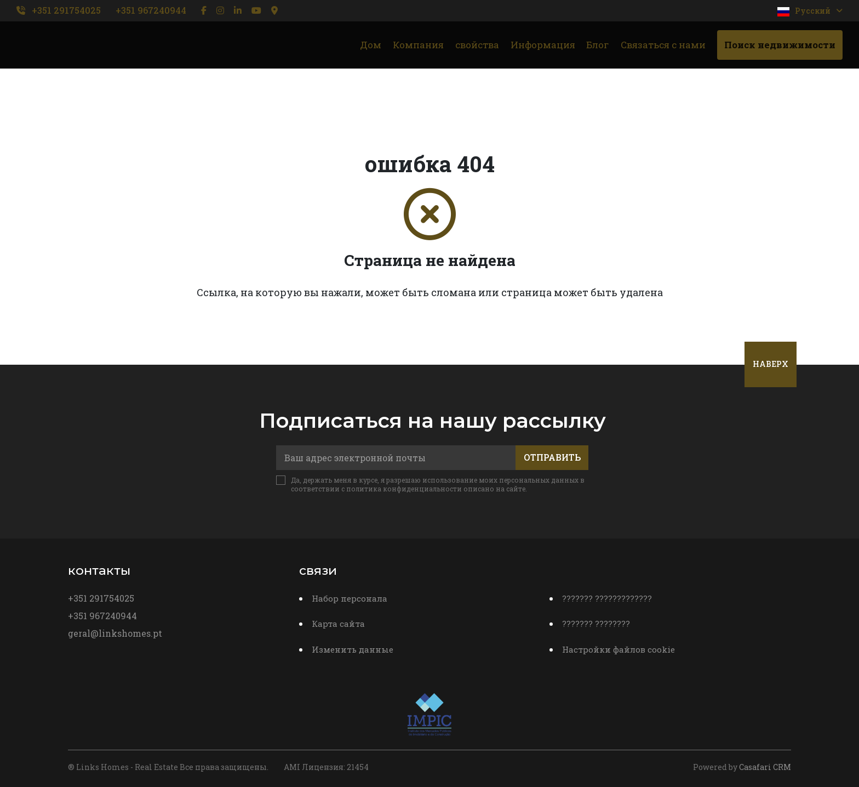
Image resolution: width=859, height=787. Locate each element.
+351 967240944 (151, 10)
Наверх (770, 364)
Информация (543, 44)
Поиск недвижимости (779, 44)
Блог (597, 44)
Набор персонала (349, 598)
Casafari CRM (765, 767)
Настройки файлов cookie (618, 649)
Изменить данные (352, 649)
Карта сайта (338, 623)
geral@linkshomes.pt (115, 633)
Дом (370, 44)
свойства (477, 44)
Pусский (810, 10)
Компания (418, 44)
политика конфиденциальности (404, 488)
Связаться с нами (663, 44)
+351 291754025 (66, 10)
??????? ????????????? (607, 598)
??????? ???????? (596, 623)
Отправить (552, 457)
